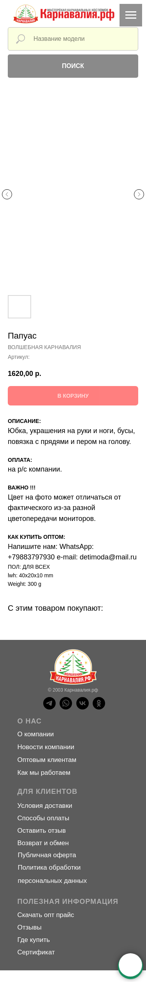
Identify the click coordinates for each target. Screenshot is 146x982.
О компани (34, 734)
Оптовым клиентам (47, 760)
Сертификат (36, 952)
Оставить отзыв (42, 830)
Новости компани (44, 747)
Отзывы (30, 927)
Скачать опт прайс (46, 915)
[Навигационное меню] (130, 15)
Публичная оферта (47, 855)
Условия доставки (45, 805)
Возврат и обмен (43, 843)
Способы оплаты (43, 818)
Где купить (34, 940)
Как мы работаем (44, 772)
